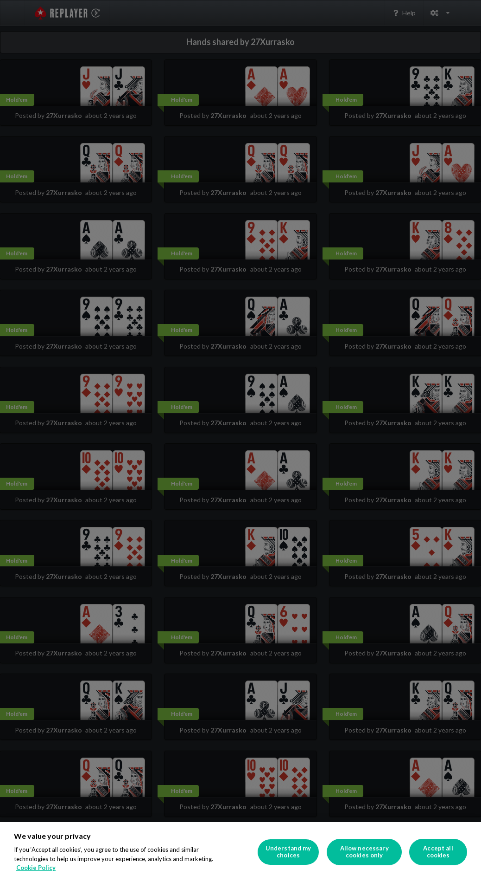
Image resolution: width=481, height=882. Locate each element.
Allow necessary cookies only (364, 851)
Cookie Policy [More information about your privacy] (36, 867)
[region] (240, 852)
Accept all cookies (438, 851)
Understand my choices (288, 851)
